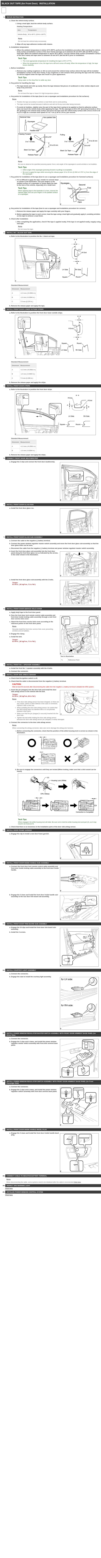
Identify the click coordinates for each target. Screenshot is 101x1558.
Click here (77, 1182)
